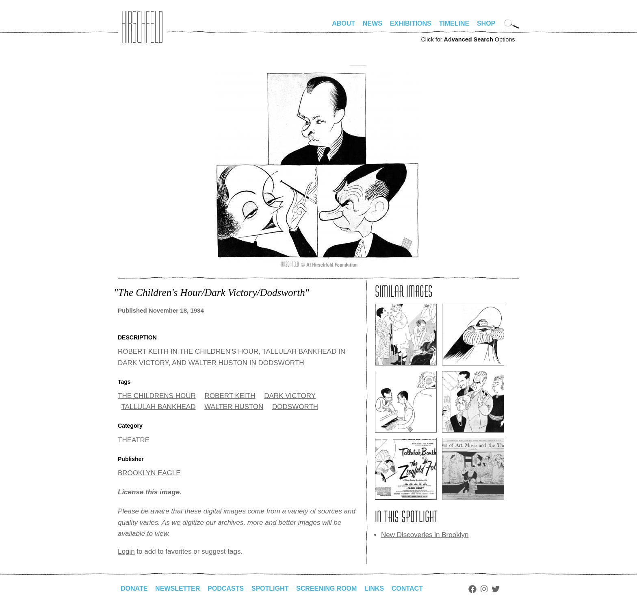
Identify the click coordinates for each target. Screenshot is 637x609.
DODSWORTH (295, 407)
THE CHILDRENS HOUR (157, 396)
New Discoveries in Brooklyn (424, 535)
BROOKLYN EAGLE (149, 473)
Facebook (472, 589)
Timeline (454, 23)
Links (374, 588)
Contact (407, 588)
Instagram (484, 589)
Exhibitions (410, 23)
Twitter (496, 589)
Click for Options (468, 39)
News (372, 23)
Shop (486, 23)
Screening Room (326, 588)
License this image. (150, 492)
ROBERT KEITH (229, 396)
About (343, 23)
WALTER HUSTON (233, 407)
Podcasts (226, 588)
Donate (134, 588)
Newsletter (177, 588)
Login (126, 551)
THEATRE (134, 440)
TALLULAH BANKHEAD (158, 407)
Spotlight (270, 588)
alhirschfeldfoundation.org (142, 27)
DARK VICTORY (290, 396)
